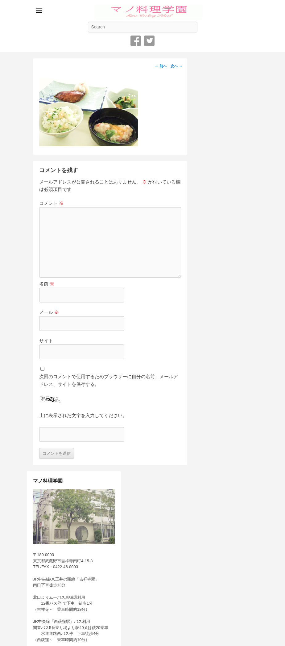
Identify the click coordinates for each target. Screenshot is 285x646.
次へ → (177, 66)
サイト (46, 340)
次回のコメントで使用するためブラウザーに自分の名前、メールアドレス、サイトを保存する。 (108, 380)
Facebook (135, 41)
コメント (51, 203)
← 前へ (161, 66)
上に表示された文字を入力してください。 (83, 415)
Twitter (149, 41)
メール (49, 312)
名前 (46, 283)
